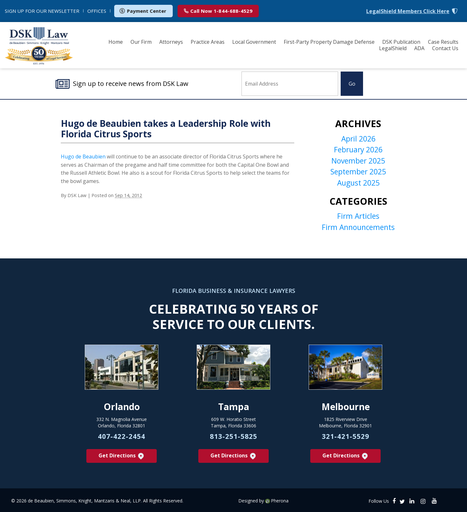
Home (115, 41)
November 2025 (358, 162)
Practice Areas (208, 41)
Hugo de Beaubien (84, 157)
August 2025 (358, 184)
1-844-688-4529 (218, 11)
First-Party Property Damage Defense (329, 41)
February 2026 (358, 151)
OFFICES (96, 11)
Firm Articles (358, 217)
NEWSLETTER (42, 11)
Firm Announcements (358, 228)
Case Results (443, 41)
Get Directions (122, 458)
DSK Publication (401, 41)
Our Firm (141, 41)
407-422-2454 (121, 438)
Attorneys (171, 41)
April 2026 (358, 139)
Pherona (280, 503)
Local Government (254, 41)
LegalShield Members (407, 11)
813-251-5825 (233, 438)
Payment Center (142, 11)
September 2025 (358, 173)
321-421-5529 (345, 438)
